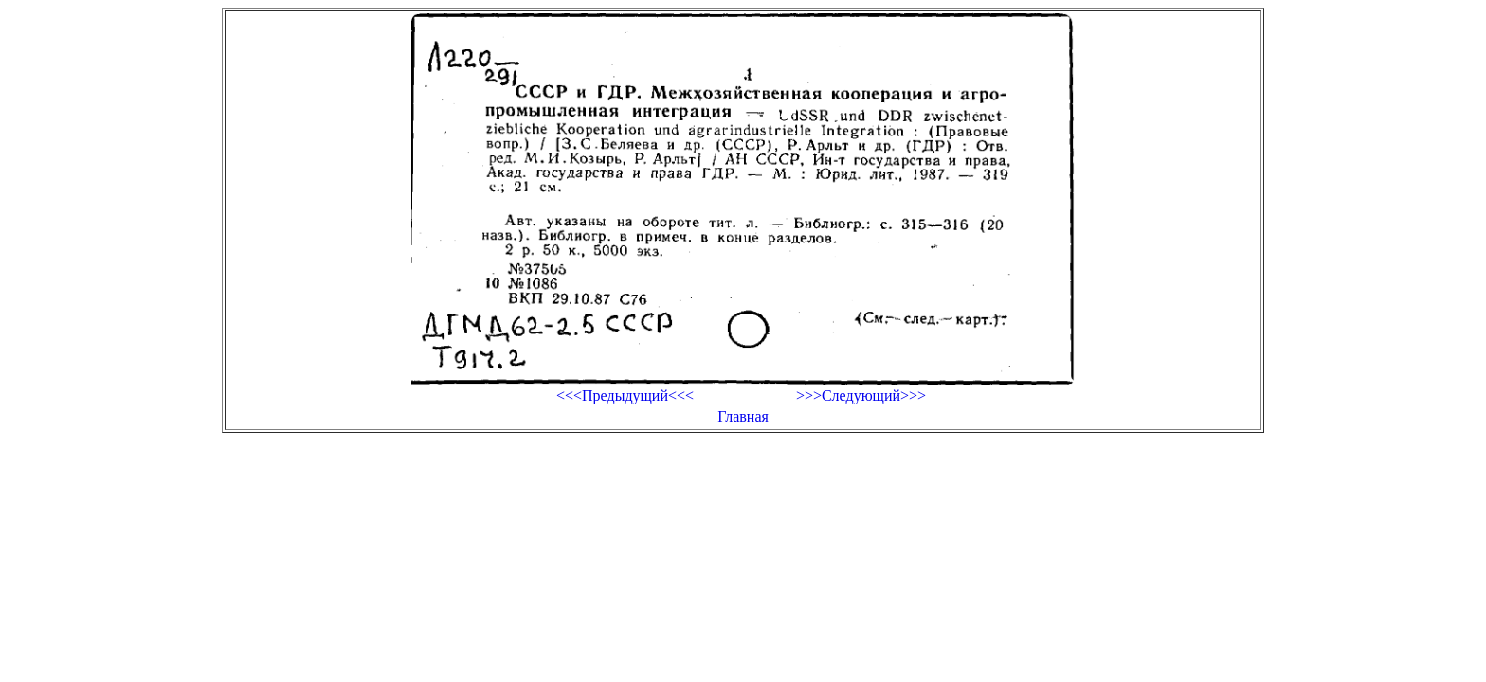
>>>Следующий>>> (861, 395)
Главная (743, 416)
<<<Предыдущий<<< (625, 395)
